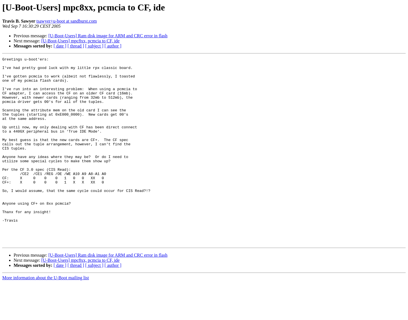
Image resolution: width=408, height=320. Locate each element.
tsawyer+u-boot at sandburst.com (67, 21)
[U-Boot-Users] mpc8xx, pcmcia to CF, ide (80, 40)
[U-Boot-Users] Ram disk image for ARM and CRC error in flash (107, 35)
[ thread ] (75, 46)
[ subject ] (94, 46)
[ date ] (60, 46)
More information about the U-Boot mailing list (45, 315)
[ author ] (113, 46)
